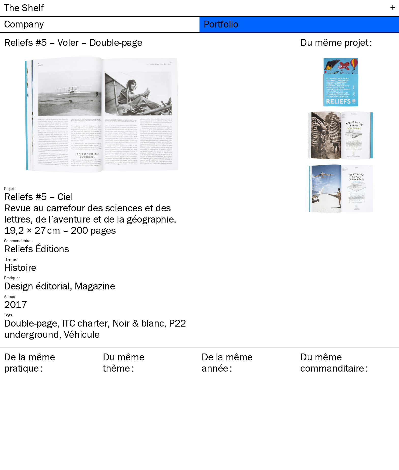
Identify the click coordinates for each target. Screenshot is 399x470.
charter (85, 323)
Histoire (20, 267)
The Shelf (24, 7)
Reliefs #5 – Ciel (38, 196)
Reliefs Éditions (36, 248)
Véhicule (82, 334)
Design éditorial (37, 286)
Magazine (95, 286)
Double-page (30, 323)
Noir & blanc (138, 323)
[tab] (100, 24)
